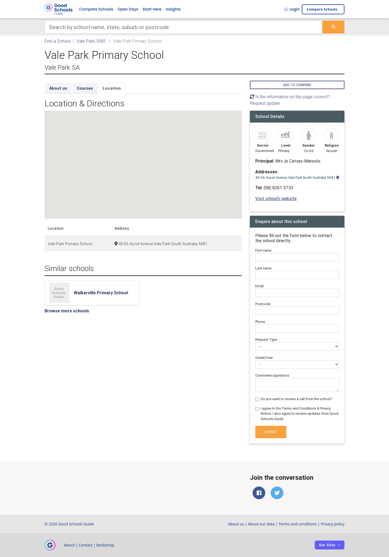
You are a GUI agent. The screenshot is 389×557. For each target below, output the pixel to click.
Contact (85, 545)
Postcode (262, 304)
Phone (260, 321)
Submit (270, 432)
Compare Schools (96, 9)
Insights (173, 9)
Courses (85, 88)
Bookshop (105, 545)
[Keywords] (184, 27)
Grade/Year (264, 357)
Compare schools (322, 9)
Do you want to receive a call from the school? (296, 399)
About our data (261, 523)
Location (112, 88)
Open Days (128, 9)
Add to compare (297, 85)
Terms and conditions (298, 523)
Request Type (266, 339)
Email (259, 286)
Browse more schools (67, 310)
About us (58, 88)
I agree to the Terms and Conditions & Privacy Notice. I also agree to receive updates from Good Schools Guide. (299, 413)
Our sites (327, 545)
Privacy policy (332, 523)
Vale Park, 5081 (91, 41)
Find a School (58, 41)
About (69, 545)
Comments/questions (272, 375)
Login (292, 9)
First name (263, 250)
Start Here (152, 9)
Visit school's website (276, 198)
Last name (263, 268)
